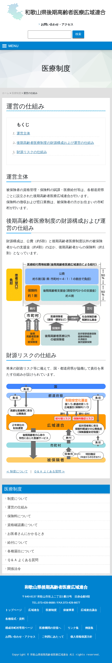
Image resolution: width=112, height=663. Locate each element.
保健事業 (68, 610)
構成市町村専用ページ (19, 627)
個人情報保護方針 (81, 636)
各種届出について (20, 551)
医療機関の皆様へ (50, 627)
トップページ (13, 610)
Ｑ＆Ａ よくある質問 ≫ (49, 471)
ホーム (5, 93)
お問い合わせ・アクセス (57, 24)
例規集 (89, 627)
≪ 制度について (17, 471)
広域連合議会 (89, 610)
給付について (17, 542)
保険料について (19, 516)
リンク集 (73, 627)
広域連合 (33, 610)
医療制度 (16, 93)
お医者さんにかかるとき (25, 533)
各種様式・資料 (14, 618)
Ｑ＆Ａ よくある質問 (22, 560)
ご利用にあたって (53, 636)
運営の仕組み (17, 507)
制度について (17, 498)
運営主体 (23, 133)
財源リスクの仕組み (32, 152)
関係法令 (14, 569)
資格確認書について (22, 525)
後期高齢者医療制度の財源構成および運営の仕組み (55, 143)
